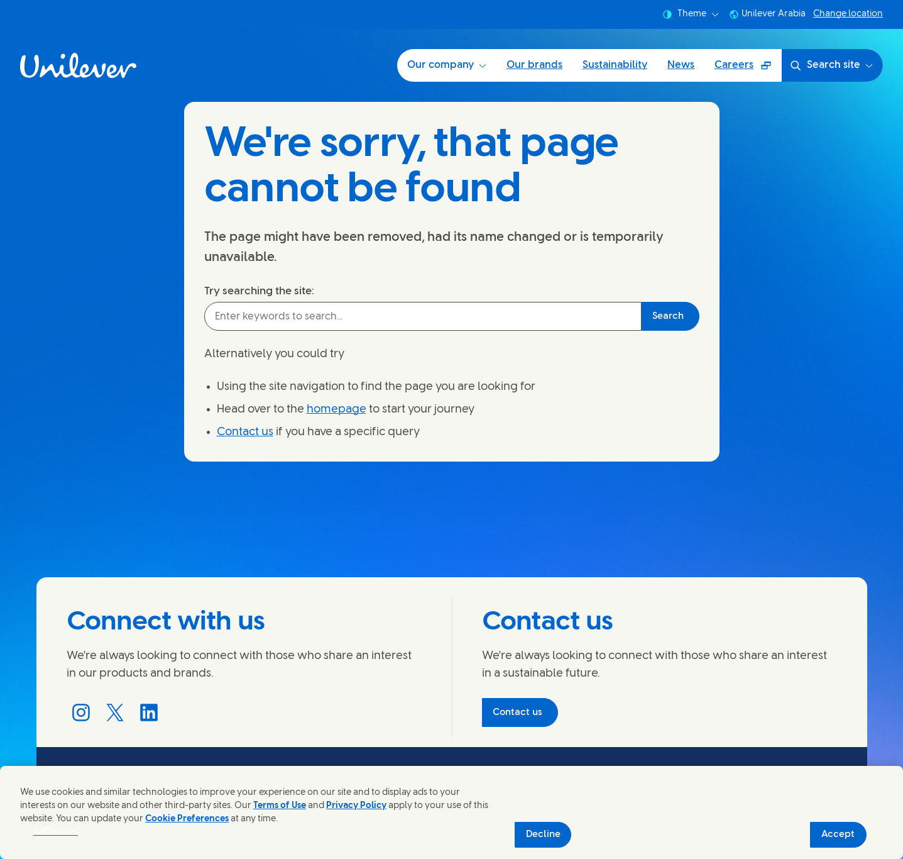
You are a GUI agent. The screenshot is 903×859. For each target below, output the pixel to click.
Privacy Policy (356, 806)
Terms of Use (279, 806)
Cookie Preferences (187, 819)
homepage (336, 410)
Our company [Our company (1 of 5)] (446, 65)
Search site (831, 65)
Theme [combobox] (690, 14)
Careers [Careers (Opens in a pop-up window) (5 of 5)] (748, 69)
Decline (543, 834)
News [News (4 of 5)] (680, 65)
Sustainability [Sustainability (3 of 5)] (615, 65)
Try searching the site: (259, 291)
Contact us (245, 432)
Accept (838, 834)
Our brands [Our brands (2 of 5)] (534, 65)
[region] (451, 812)
